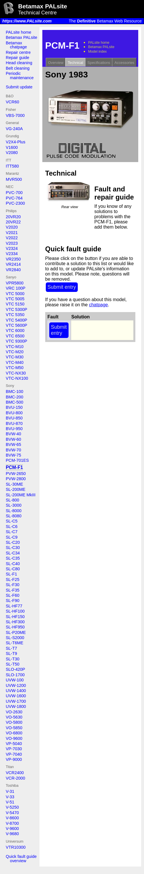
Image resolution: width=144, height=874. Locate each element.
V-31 (10, 791)
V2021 (12, 232)
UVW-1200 (16, 685)
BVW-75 (13, 455)
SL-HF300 (15, 622)
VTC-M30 (15, 357)
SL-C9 (12, 537)
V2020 (12, 227)
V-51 (10, 802)
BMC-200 (14, 397)
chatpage (98, 304)
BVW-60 (13, 439)
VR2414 (13, 264)
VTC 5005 (15, 299)
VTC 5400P (16, 320)
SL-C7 (12, 531)
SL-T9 (11, 653)
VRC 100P (15, 288)
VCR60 (12, 102)
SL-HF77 (14, 606)
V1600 (12, 147)
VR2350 (13, 259)
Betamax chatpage (16, 45)
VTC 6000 (15, 330)
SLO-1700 (15, 674)
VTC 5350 (15, 314)
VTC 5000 (15, 293)
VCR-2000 (15, 778)
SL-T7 (11, 648)
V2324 (12, 248)
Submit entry (62, 287)
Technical (75, 62)
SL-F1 (11, 574)
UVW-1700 (16, 701)
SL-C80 (13, 569)
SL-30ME (14, 484)
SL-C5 (12, 521)
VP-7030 (14, 748)
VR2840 (13, 269)
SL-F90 (12, 600)
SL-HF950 (15, 627)
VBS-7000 (15, 115)
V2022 (12, 237)
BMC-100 (14, 391)
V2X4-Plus (15, 142)
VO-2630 (14, 712)
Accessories (124, 62)
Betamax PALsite (21, 37)
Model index (97, 52)
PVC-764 (14, 198)
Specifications (99, 62)
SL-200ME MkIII (20, 495)
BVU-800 (14, 413)
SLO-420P (15, 669)
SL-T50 (12, 664)
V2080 (12, 152)
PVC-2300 (15, 203)
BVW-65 (13, 444)
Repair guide (17, 57)
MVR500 (14, 179)
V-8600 (12, 818)
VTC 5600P (16, 325)
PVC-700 (14, 192)
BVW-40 (13, 434)
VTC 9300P (16, 341)
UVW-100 (15, 680)
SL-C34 (13, 553)
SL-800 (12, 500)
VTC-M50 (15, 367)
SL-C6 (12, 526)
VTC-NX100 (17, 378)
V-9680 (12, 833)
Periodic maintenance (20, 75)
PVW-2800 (16, 478)
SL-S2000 (15, 637)
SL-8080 (13, 516)
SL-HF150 (15, 616)
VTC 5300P (16, 309)
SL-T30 (12, 659)
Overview (55, 62)
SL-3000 (13, 505)
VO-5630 (14, 717)
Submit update (19, 87)
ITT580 (12, 166)
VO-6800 (14, 733)
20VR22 (13, 222)
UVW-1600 (16, 696)
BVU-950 (14, 428)
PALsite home (18, 32)
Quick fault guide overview (21, 858)
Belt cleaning (17, 68)
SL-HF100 (15, 611)
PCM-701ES (17, 460)
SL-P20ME (16, 632)
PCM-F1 (14, 467)
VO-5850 (14, 727)
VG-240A (14, 128)
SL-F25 (12, 579)
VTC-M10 (15, 346)
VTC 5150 (15, 304)
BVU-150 (14, 407)
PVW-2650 (16, 473)
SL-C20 (13, 542)
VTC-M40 (15, 362)
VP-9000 (14, 759)
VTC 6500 (15, 336)
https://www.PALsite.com (27, 21)
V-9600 (12, 828)
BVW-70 (13, 450)
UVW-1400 (16, 690)
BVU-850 (14, 418)
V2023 (12, 243)
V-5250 (12, 807)
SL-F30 (12, 584)
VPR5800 (15, 283)
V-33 (10, 797)
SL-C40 (13, 563)
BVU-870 (14, 423)
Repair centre (18, 52)
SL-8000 (13, 510)
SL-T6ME (14, 643)
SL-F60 (12, 595)
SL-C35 (13, 558)
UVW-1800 (16, 706)
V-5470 (12, 812)
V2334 (12, 253)
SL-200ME (15, 489)
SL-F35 (12, 590)
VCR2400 (15, 772)
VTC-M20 (15, 351)
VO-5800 (14, 722)
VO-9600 (14, 738)
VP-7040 (14, 754)
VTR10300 (16, 847)
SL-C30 (13, 547)
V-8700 (12, 823)
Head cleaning (19, 62)
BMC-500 (14, 402)
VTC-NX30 (16, 373)
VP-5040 (14, 743)
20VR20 (13, 216)
